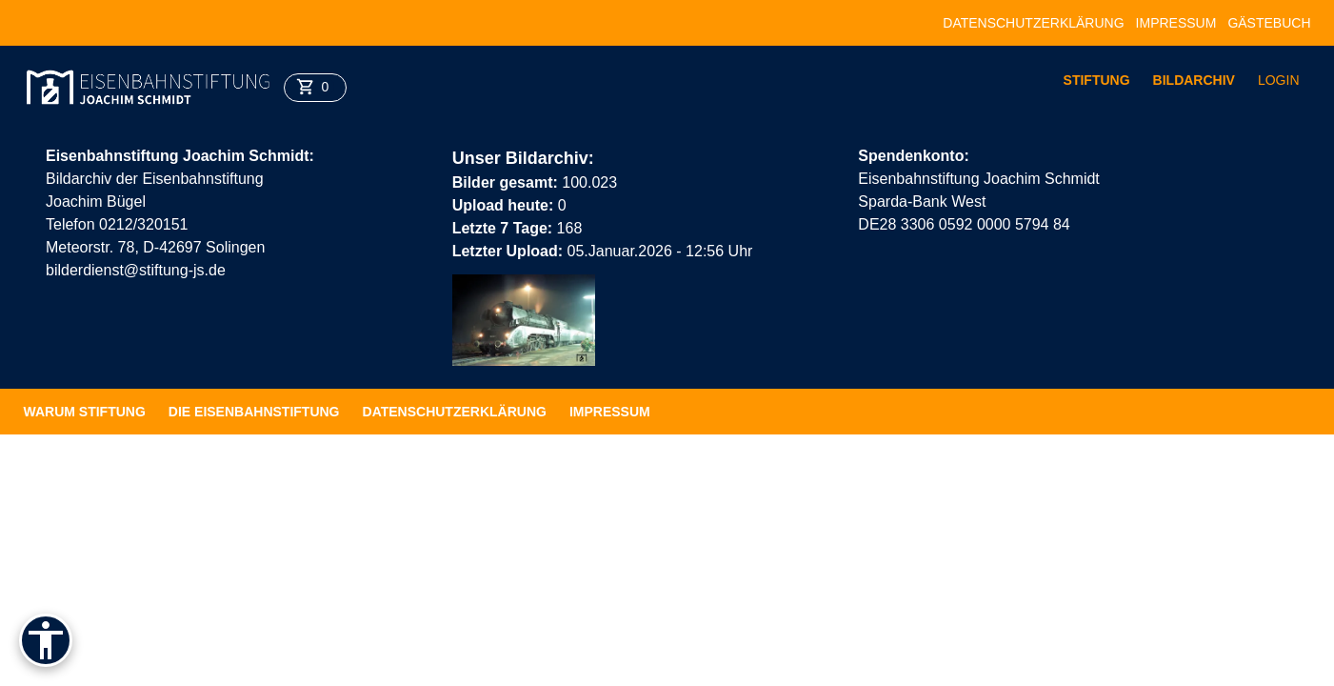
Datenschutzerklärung (1033, 22)
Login (1279, 80)
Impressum (1176, 22)
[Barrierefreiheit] (45, 640)
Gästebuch (1268, 22)
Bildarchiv (1194, 80)
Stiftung (1097, 80)
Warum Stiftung (85, 411)
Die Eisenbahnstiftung (254, 411)
